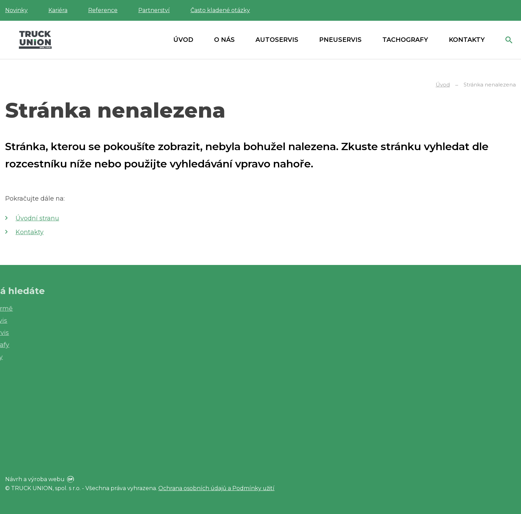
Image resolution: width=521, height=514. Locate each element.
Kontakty (30, 232)
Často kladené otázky (220, 10)
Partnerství (154, 10)
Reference (103, 10)
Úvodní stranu (37, 218)
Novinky (16, 10)
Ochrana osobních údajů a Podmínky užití (216, 488)
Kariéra (57, 10)
